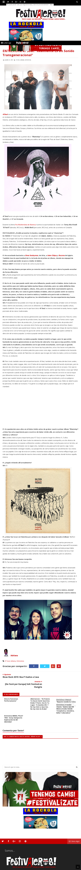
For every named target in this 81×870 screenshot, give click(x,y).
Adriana (14, 655)
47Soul (5, 114)
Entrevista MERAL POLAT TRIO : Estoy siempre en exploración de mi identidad (13, 712)
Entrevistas (20, 661)
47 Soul (7, 661)
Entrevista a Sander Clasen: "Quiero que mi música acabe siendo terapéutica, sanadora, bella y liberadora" (65, 702)
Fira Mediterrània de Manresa (25, 224)
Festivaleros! (6, 868)
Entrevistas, (28, 60)
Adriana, (22, 60)
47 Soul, (18, 60)
